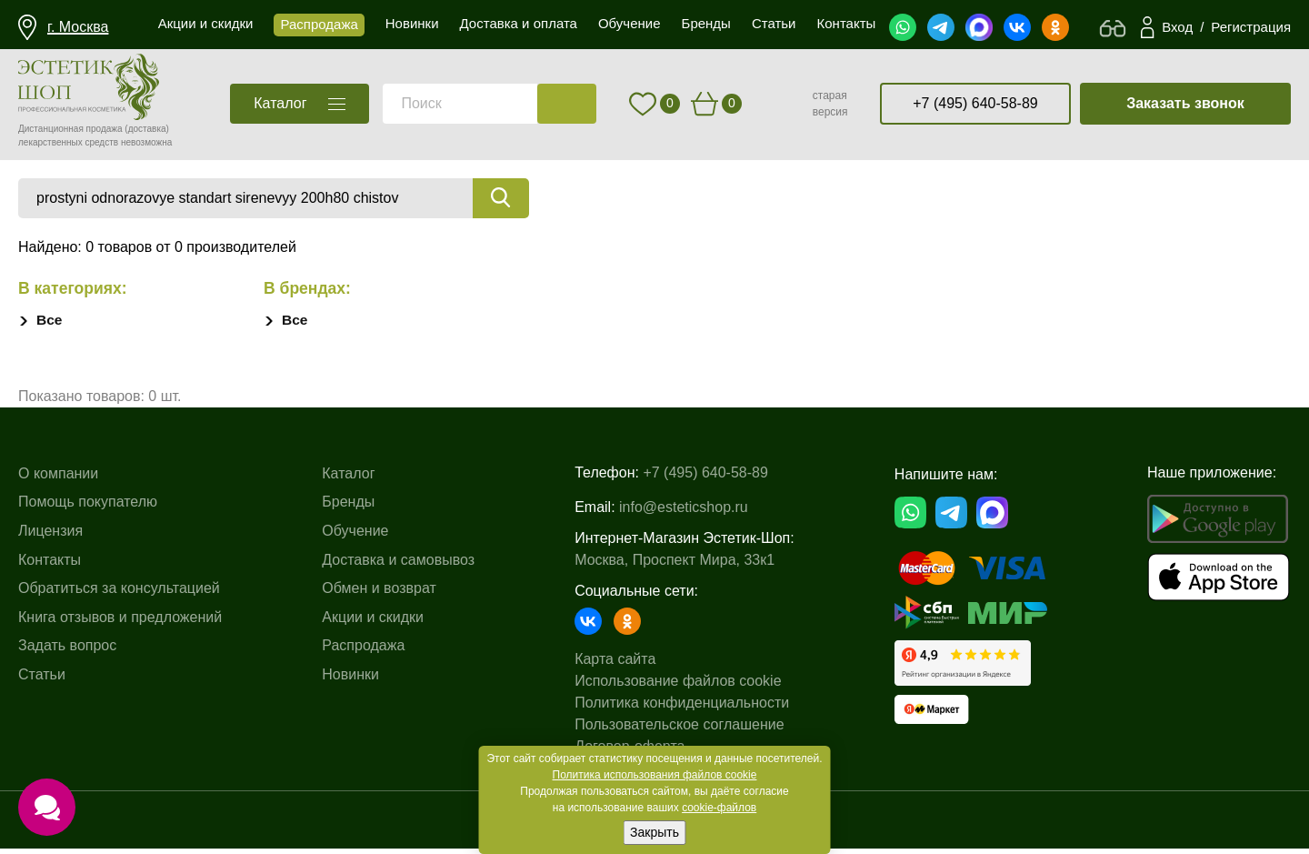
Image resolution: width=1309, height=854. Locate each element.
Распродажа (363, 651)
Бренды (348, 508)
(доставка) (147, 129)
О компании (58, 479)
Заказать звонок (1185, 103)
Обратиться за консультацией (119, 593)
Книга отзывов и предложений (120, 622)
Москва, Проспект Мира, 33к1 (674, 561)
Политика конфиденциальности (682, 704)
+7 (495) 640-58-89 (975, 103)
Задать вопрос (67, 651)
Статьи (41, 680)
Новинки (350, 680)
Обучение (355, 536)
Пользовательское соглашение (679, 726)
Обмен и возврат (378, 593)
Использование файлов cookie (678, 682)
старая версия (830, 103)
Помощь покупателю (87, 508)
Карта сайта (615, 660)
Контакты (49, 565)
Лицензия (50, 536)
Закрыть (654, 832)
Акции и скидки (373, 622)
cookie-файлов (719, 807)
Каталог (348, 479)
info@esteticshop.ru (683, 509)
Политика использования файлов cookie (655, 775)
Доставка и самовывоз (398, 565)
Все (49, 320)
